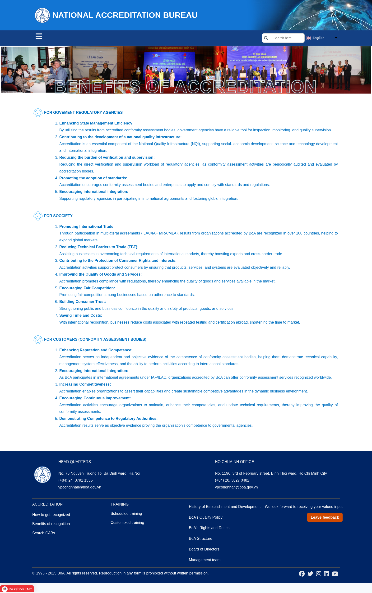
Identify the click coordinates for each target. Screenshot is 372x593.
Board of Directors (204, 550)
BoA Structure (200, 539)
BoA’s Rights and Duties (209, 528)
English (318, 38)
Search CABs (51, 38)
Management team (204, 561)
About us (144, 38)
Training (118, 38)
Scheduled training (126, 514)
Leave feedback (325, 518)
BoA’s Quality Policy (206, 518)
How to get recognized (51, 515)
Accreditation (87, 38)
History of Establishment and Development (224, 507)
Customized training (127, 523)
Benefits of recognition (51, 524)
